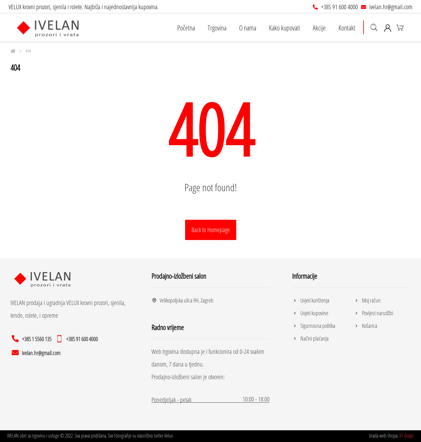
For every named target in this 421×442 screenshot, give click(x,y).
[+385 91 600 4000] (78, 338)
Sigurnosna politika (313, 325)
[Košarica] (400, 26)
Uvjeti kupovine (310, 313)
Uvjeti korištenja (310, 300)
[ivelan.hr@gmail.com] (36, 352)
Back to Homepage (210, 229)
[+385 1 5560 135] (32, 338)
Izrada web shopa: (383, 435)
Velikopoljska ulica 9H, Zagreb (182, 300)
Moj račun (367, 300)
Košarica (365, 325)
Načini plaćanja (310, 338)
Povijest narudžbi (373, 313)
